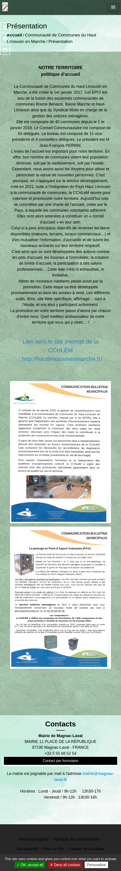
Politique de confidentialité (76, 839)
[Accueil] (5, 6)
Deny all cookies (65, 865)
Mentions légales (33, 839)
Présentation (60, 41)
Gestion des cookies (86, 849)
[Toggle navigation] (113, 7)
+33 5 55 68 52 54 (60, 753)
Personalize (96, 865)
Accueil (14, 35)
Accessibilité (28, 849)
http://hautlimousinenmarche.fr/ (62, 359)
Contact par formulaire (60, 761)
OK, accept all (30, 865)
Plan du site (53, 849)
